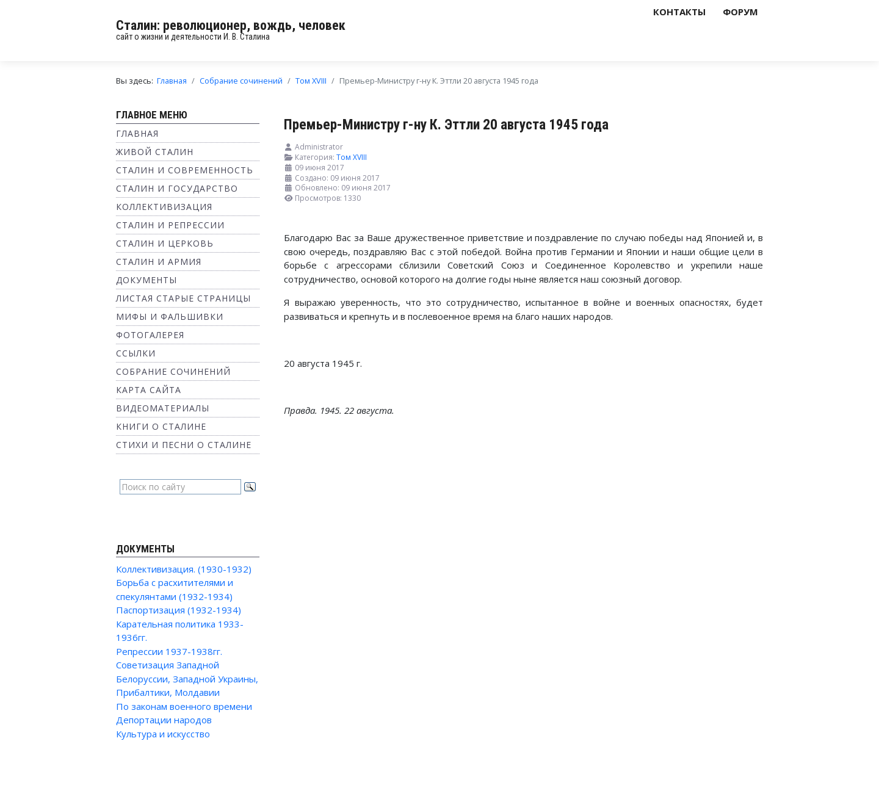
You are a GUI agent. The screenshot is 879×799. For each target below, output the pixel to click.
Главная (137, 133)
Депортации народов (164, 720)
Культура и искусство (163, 734)
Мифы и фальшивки (169, 316)
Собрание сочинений (173, 371)
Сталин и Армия (158, 261)
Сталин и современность (184, 170)
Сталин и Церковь (165, 243)
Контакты (679, 11)
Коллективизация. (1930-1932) (183, 569)
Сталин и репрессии (170, 225)
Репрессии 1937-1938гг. (169, 651)
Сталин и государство (177, 188)
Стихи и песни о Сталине (183, 444)
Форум (740, 11)
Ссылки (136, 353)
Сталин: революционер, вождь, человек (230, 25)
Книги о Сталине (161, 426)
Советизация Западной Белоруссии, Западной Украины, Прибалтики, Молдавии (187, 678)
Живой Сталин (155, 151)
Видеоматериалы (162, 408)
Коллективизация (164, 206)
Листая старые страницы (183, 298)
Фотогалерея (150, 335)
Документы (146, 280)
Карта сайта (148, 390)
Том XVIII (351, 157)
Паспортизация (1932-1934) (178, 610)
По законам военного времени (184, 706)
